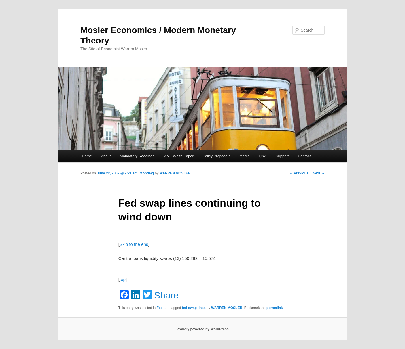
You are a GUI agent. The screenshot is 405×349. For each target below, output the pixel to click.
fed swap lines (194, 308)
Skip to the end (134, 244)
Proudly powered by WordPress (202, 329)
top (123, 279)
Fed (160, 308)
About (106, 156)
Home (87, 156)
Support (282, 156)
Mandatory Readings (137, 156)
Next (319, 173)
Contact (304, 156)
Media (244, 156)
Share (166, 295)
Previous (299, 173)
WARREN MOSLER (175, 173)
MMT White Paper (178, 156)
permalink (274, 308)
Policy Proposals (216, 156)
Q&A (262, 156)
